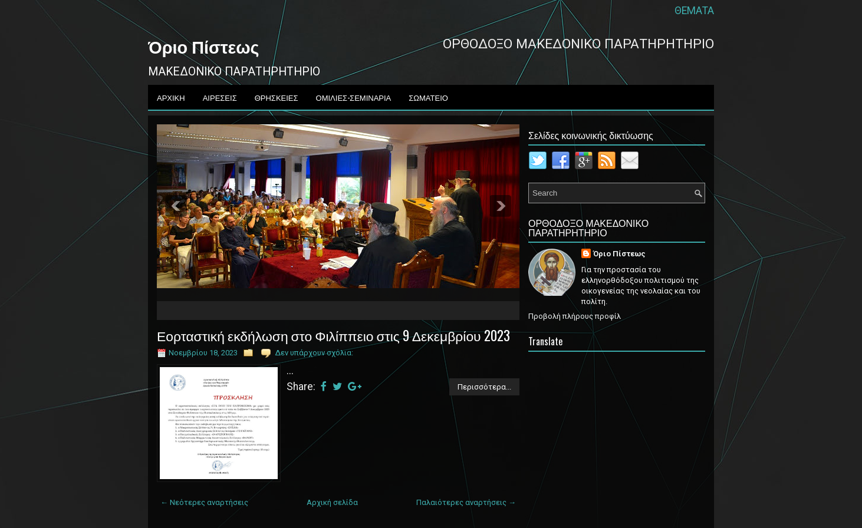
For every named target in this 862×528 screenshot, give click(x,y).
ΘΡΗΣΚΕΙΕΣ (276, 97)
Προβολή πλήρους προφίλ (574, 316)
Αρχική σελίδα (332, 502)
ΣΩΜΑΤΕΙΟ (428, 97)
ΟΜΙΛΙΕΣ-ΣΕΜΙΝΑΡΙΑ (353, 97)
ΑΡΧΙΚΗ (171, 97)
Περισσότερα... (484, 386)
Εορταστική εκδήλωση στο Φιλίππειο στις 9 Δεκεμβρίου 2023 (333, 335)
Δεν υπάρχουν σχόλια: (314, 352)
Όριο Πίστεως (203, 46)
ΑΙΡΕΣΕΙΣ (220, 97)
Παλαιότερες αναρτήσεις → (466, 502)
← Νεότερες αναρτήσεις (204, 502)
